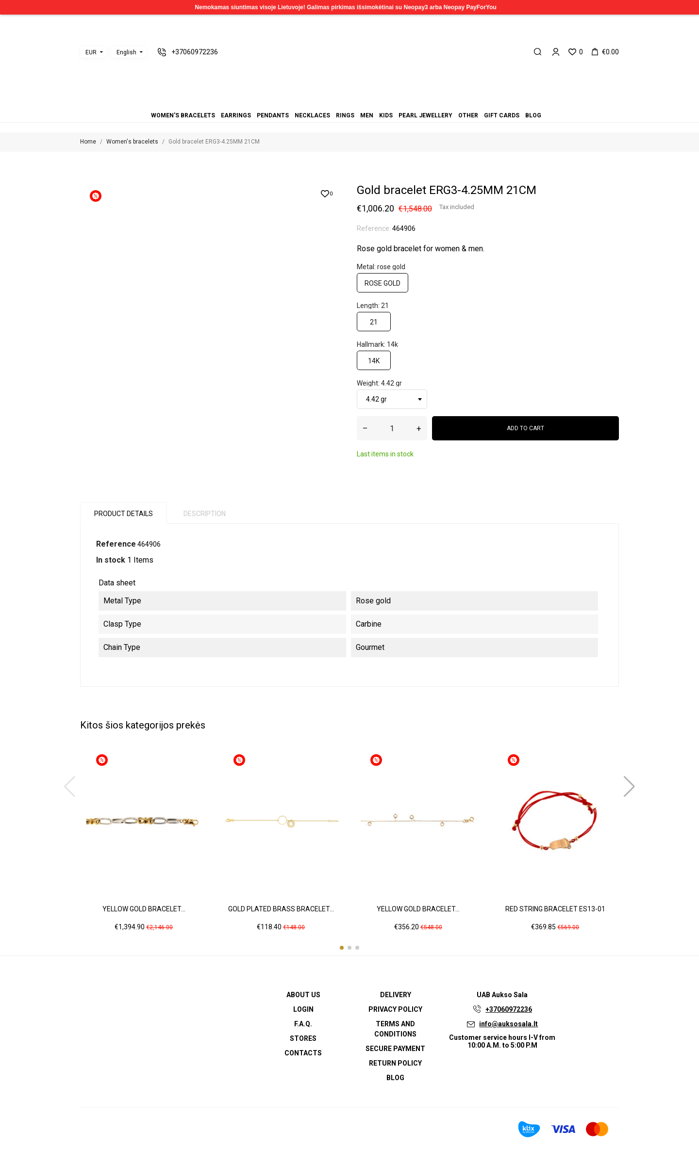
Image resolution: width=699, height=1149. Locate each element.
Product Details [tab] (123, 514)
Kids (355, 102)
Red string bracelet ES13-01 (555, 909)
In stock (110, 560)
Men (349, 102)
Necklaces (338, 102)
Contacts (303, 1053)
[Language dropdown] (128, 52)
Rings (344, 102)
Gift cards (373, 102)
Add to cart (525, 428)
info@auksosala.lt (508, 1024)
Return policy (395, 1063)
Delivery (395, 995)
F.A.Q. (303, 1024)
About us (303, 995)
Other (367, 102)
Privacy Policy (395, 1009)
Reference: (374, 228)
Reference (116, 544)
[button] (342, 948)
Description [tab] (204, 514)
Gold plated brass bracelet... (281, 909)
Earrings (326, 102)
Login (303, 1009)
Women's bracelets (320, 102)
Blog (379, 102)
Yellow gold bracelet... (143, 909)
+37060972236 (508, 1009)
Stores (303, 1038)
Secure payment (395, 1048)
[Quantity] (392, 428)
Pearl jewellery (361, 102)
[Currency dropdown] (93, 52)
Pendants (332, 102)
